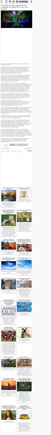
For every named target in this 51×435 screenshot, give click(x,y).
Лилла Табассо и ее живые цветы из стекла (24, 188)
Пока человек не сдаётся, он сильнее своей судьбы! (24, 300)
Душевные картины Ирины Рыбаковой (24, 211)
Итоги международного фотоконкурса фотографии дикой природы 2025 (24, 379)
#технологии (29, 147)
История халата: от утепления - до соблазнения (24, 358)
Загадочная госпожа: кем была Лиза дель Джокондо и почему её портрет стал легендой (8, 407)
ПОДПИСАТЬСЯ (23, 1)
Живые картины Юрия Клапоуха (8, 188)
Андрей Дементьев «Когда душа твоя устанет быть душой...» (8, 259)
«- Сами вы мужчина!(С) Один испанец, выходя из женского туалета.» (24, 340)
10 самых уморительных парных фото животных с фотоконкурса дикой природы (8, 212)
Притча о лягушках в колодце (8, 358)
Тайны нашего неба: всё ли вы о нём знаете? (24, 258)
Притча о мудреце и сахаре (8, 278)
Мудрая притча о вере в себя (8, 368)
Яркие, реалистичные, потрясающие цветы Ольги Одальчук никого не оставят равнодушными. (8, 252)
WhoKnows (30, 150)
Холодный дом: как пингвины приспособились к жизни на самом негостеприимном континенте (8, 302)
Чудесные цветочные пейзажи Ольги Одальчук (8, 240)
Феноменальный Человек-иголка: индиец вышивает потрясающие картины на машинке (24, 241)
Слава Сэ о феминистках (24, 327)
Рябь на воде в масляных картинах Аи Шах (24, 279)
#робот (25, 147)
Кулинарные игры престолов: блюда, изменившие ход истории (8, 328)
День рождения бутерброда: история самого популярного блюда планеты (24, 407)
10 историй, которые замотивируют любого (8, 379)
